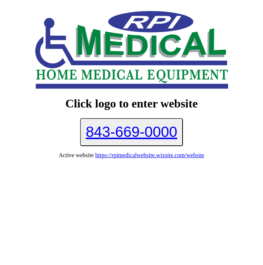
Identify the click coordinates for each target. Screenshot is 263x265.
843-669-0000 (131, 132)
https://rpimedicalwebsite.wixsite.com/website (149, 155)
